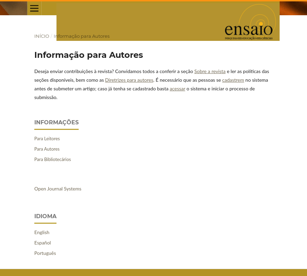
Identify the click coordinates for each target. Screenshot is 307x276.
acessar (177, 88)
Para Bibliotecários (52, 159)
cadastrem (233, 80)
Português (45, 253)
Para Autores (47, 149)
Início (41, 36)
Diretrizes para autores (129, 80)
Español (42, 243)
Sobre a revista (210, 71)
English (42, 232)
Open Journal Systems (57, 189)
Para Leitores (47, 138)
